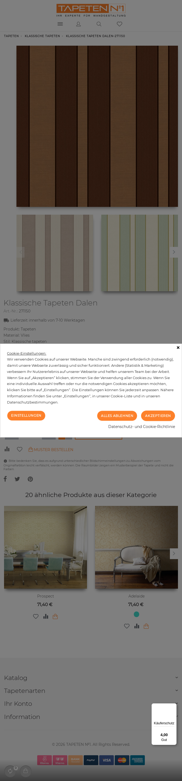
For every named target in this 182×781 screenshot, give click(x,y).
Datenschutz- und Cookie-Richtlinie (141, 426)
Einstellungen (26, 415)
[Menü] (173, 706)
